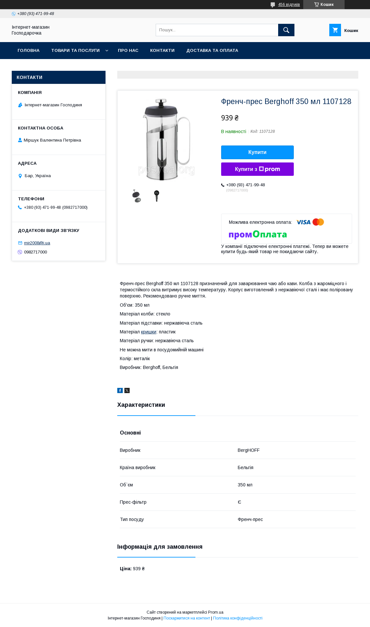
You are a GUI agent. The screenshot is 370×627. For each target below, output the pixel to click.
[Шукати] (286, 30)
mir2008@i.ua (37, 242)
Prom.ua (215, 612)
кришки (148, 331)
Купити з (257, 169)
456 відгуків (289, 4)
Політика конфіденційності (238, 618)
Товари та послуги (75, 50)
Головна (28, 50)
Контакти (162, 50)
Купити (258, 152)
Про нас (128, 50)
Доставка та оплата (212, 50)
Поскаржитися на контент (187, 618)
